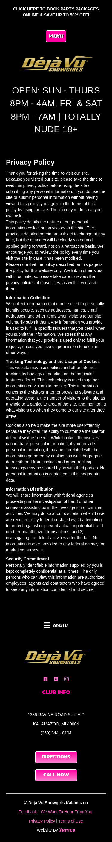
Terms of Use (70, 821)
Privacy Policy (42, 821)
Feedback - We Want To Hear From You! (56, 811)
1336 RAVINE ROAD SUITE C (56, 714)
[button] (45, 679)
